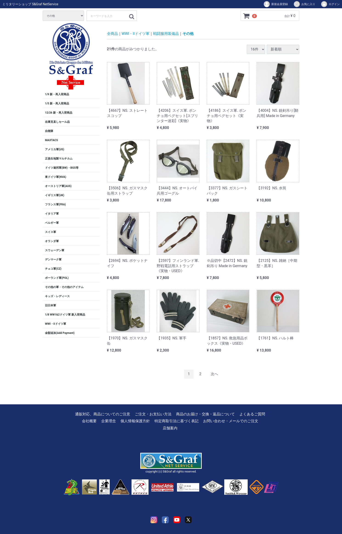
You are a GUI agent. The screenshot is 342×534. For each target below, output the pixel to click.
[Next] (214, 374)
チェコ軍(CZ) (53, 268)
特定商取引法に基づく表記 (176, 421)
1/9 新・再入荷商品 (57, 94)
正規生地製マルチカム (59, 158)
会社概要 (89, 421)
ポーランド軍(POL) (57, 278)
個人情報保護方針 (135, 421)
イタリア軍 (52, 213)
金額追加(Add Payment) (60, 333)
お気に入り (304, 4)
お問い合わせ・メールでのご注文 (230, 421)
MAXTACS (51, 140)
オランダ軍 (52, 241)
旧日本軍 (50, 305)
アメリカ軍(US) (54, 149)
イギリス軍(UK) (54, 195)
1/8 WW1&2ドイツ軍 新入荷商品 (65, 314)
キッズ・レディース (57, 296)
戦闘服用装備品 (166, 33)
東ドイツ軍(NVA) (55, 177)
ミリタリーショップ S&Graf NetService (30, 4)
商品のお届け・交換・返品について (205, 414)
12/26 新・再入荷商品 (58, 112)
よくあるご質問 (252, 414)
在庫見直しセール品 (57, 121)
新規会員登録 (275, 4)
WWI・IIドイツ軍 (55, 323)
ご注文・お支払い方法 (153, 414)
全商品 (112, 33)
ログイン (330, 4)
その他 (187, 33)
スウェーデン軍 (54, 250)
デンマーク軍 (53, 259)
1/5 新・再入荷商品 (57, 103)
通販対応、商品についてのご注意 (102, 414)
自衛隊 (49, 131)
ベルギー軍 (52, 222)
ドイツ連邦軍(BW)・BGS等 (61, 167)
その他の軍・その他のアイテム (64, 287)
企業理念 (108, 421)
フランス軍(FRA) (55, 204)
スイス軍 (50, 232)
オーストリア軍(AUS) (58, 186)
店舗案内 (170, 428)
